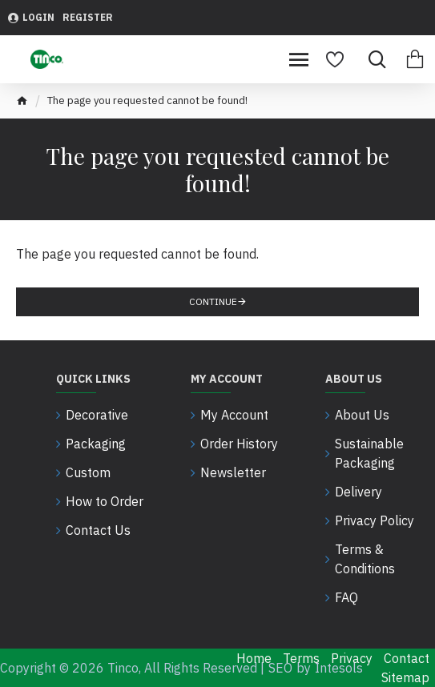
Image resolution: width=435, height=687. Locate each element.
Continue (213, 301)
